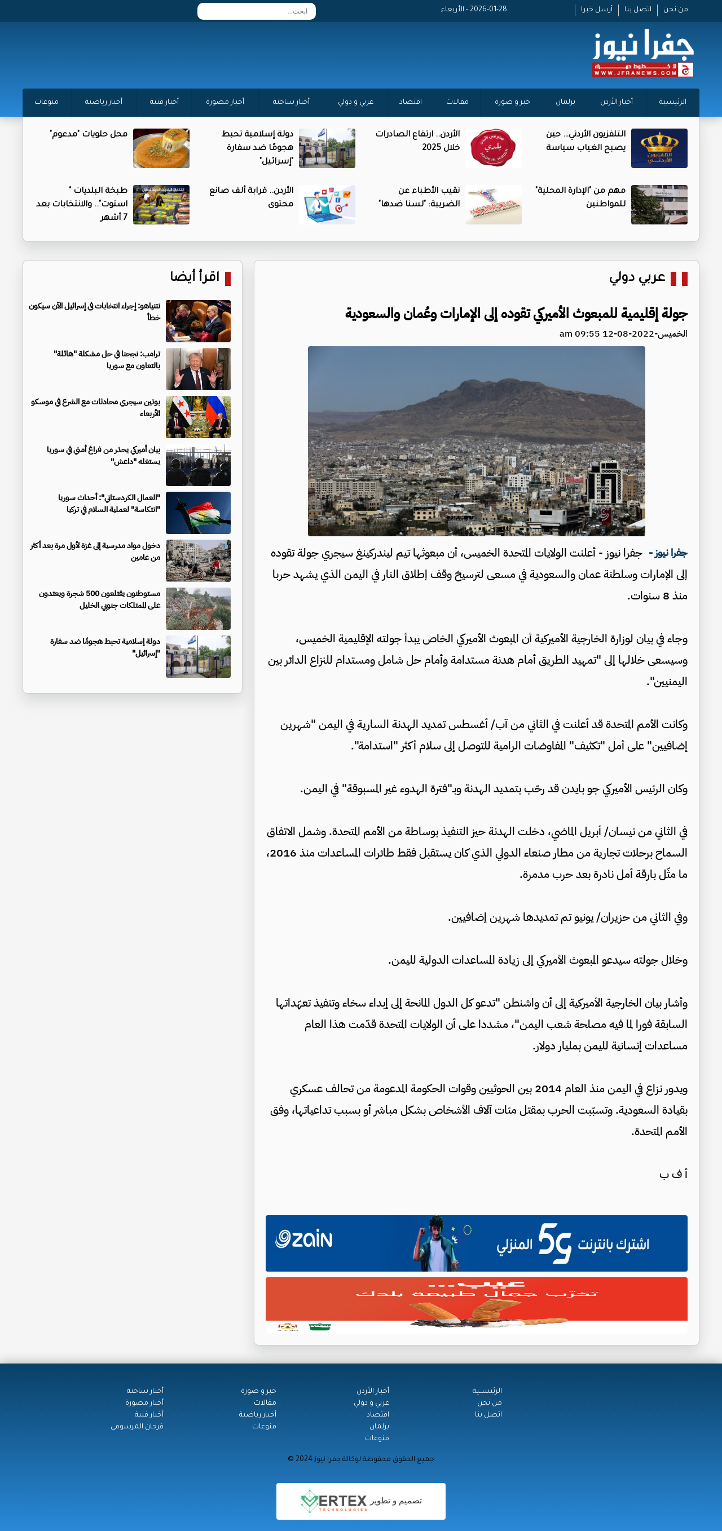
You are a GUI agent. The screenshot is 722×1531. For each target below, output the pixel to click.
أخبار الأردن (616, 103)
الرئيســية (487, 1392)
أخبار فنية (164, 103)
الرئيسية (672, 103)
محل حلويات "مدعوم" (88, 135)
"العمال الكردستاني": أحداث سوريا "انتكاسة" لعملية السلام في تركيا (109, 503)
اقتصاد (410, 103)
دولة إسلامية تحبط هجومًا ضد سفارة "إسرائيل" (257, 149)
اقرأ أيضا (194, 279)
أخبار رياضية (103, 103)
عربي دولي (637, 279)
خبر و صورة (512, 103)
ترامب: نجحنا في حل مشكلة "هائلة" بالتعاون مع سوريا (107, 360)
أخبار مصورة (225, 103)
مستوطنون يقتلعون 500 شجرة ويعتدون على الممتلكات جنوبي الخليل (99, 599)
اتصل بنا (637, 10)
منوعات (46, 103)
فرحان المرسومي (137, 1427)
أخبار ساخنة (291, 103)
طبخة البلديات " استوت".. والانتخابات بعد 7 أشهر (81, 205)
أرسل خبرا (597, 10)
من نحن (675, 10)
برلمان (565, 103)
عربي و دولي (355, 103)
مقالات (457, 103)
